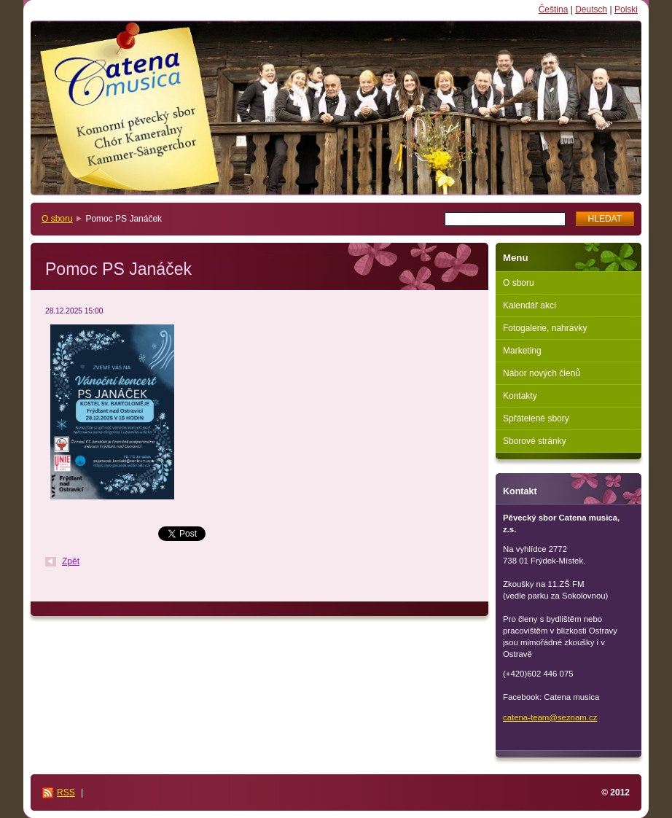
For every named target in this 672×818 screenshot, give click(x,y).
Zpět (70, 561)
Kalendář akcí (529, 305)
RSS (66, 792)
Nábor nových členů (541, 373)
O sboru (57, 219)
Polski (626, 9)
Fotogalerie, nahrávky (545, 328)
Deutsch (591, 9)
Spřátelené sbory (536, 418)
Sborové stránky (534, 441)
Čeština (554, 9)
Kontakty (520, 396)
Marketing (522, 351)
